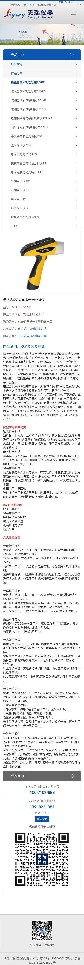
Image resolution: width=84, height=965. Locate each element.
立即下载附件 (35, 314)
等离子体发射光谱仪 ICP (26, 136)
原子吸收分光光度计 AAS (27, 172)
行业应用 (16, 64)
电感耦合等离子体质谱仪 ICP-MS (31, 118)
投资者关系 (50, 4)
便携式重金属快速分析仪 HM (29, 163)
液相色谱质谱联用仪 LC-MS (28, 109)
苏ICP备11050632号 (53, 958)
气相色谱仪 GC (20, 181)
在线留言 (42, 819)
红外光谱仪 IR (19, 208)
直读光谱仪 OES (21, 145)
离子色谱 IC (18, 199)
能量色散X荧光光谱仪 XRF (27, 82)
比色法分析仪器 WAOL (25, 217)
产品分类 (16, 73)
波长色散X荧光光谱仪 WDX (28, 91)
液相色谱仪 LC (20, 190)
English (69, 2)
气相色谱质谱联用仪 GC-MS (28, 100)
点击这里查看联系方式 (32, 328)
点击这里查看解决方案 (32, 336)
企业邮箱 (38, 4)
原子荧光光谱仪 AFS (24, 154)
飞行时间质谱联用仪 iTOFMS (29, 127)
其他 (14, 226)
